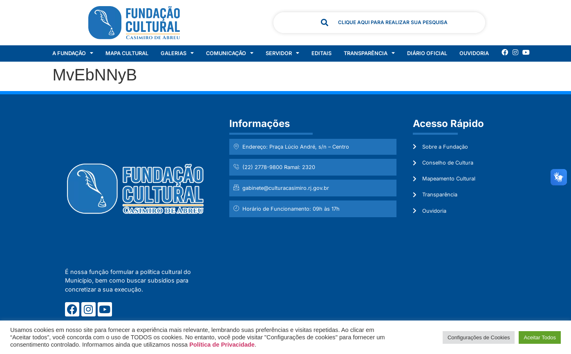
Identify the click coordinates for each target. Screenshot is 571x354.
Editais (321, 53)
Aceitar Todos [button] (540, 337)
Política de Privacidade (222, 344)
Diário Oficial (427, 53)
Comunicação (229, 53)
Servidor (282, 53)
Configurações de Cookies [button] (479, 337)
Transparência (369, 53)
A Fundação (72, 53)
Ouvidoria (474, 53)
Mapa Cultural (126, 53)
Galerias (177, 53)
